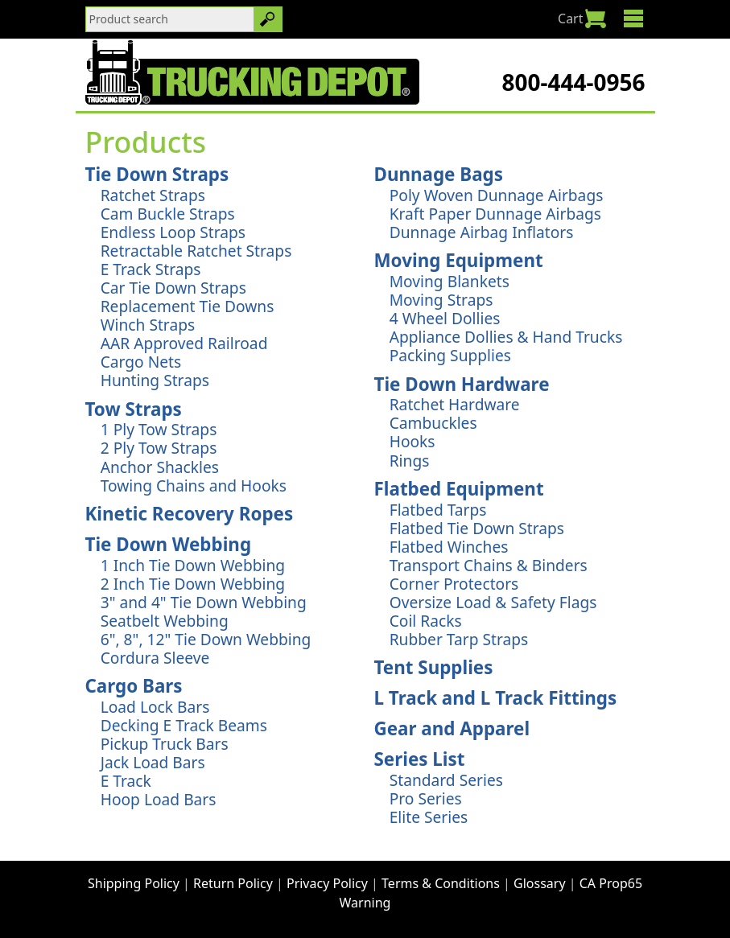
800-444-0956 (573, 82)
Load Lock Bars (155, 707)
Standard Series (446, 780)
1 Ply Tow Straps (159, 429)
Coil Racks (426, 621)
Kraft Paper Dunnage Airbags (495, 213)
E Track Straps (151, 269)
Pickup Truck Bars (165, 744)
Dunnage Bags (439, 174)
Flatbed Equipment (459, 488)
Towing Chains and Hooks (194, 485)
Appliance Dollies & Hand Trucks (506, 337)
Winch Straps (148, 324)
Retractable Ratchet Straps (196, 250)
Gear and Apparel (452, 728)
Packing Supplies (450, 355)
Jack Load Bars (153, 762)
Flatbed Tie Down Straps (477, 528)
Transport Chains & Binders (489, 565)
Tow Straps (133, 409)
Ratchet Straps (153, 195)
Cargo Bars (134, 685)
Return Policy (233, 883)
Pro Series (426, 798)
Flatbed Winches (449, 546)
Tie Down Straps (157, 174)
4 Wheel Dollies (445, 318)
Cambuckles (433, 423)
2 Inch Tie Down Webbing (193, 583)
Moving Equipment (458, 260)
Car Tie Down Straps (173, 287)
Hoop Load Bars (159, 799)
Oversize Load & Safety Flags (493, 602)
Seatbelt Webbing (165, 621)
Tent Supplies (433, 667)
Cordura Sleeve (155, 658)
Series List (419, 759)
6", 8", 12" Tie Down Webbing (206, 639)
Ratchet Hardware (455, 404)
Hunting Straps (155, 380)
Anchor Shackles (160, 467)
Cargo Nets (141, 361)
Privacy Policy (327, 883)
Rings (410, 460)
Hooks (412, 441)
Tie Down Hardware (462, 384)
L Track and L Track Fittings (495, 697)
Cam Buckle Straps (168, 213)
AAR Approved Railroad (184, 343)
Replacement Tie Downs (187, 306)
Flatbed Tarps (438, 509)
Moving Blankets (449, 281)
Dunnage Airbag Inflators (482, 232)
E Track (126, 781)
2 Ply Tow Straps (159, 448)
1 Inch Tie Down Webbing (193, 565)
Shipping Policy (133, 883)
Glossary (539, 883)
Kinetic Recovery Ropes (189, 513)
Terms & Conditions (440, 883)
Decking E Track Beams (184, 725)
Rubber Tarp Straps (459, 639)
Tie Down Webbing (168, 544)
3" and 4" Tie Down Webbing (204, 602)
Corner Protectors (454, 583)
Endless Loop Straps (173, 232)
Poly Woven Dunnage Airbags (497, 195)
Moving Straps (441, 300)
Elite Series (429, 817)
